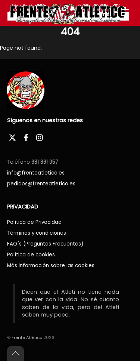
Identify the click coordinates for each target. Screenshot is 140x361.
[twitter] (12, 136)
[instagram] (40, 136)
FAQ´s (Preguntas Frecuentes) (45, 243)
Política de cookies (31, 254)
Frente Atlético (27, 337)
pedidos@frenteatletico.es (41, 183)
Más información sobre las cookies (50, 265)
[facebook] (26, 136)
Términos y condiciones (36, 233)
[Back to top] (15, 353)
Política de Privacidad (34, 222)
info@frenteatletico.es (36, 172)
